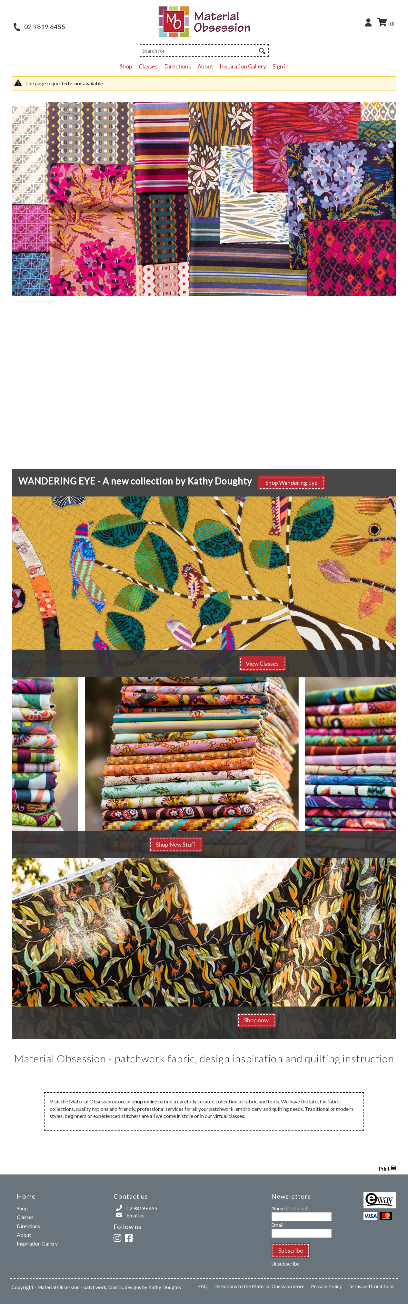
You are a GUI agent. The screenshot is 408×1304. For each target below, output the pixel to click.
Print (384, 1168)
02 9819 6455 (39, 26)
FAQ (203, 1286)
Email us (135, 1215)
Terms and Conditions (371, 1286)
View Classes (262, 663)
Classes (148, 66)
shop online (144, 1101)
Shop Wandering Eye (291, 482)
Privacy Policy (326, 1286)
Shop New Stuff (175, 844)
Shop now (256, 1020)
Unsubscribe (285, 1263)
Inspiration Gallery (243, 66)
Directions (177, 66)
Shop (126, 66)
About (205, 66)
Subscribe (290, 1250)
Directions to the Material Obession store (259, 1286)
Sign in (281, 66)
